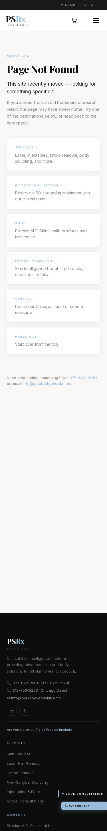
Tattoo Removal (21, 772)
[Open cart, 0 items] (74, 20)
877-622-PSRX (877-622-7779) (41, 683)
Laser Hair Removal (24, 763)
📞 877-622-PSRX (77, 806)
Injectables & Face (23, 791)
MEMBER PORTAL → (80, 5)
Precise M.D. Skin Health (28, 825)
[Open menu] (95, 20)
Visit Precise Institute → (57, 730)
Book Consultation (83, 794)
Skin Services (19, 754)
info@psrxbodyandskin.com (48, 383)
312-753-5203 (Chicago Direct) (40, 690)
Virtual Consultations (25, 801)
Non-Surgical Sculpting (27, 782)
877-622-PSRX (83, 377)
